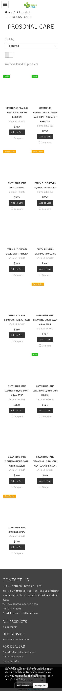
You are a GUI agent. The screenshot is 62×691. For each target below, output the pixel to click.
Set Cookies (23, 685)
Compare (18, 138)
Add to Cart (17, 132)
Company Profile (10, 661)
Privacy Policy (46, 675)
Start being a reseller (12, 656)
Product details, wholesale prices (18, 652)
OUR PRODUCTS (9, 627)
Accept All (40, 685)
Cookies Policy (17, 679)
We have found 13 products (21, 64)
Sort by (11, 39)
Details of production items (15, 639)
